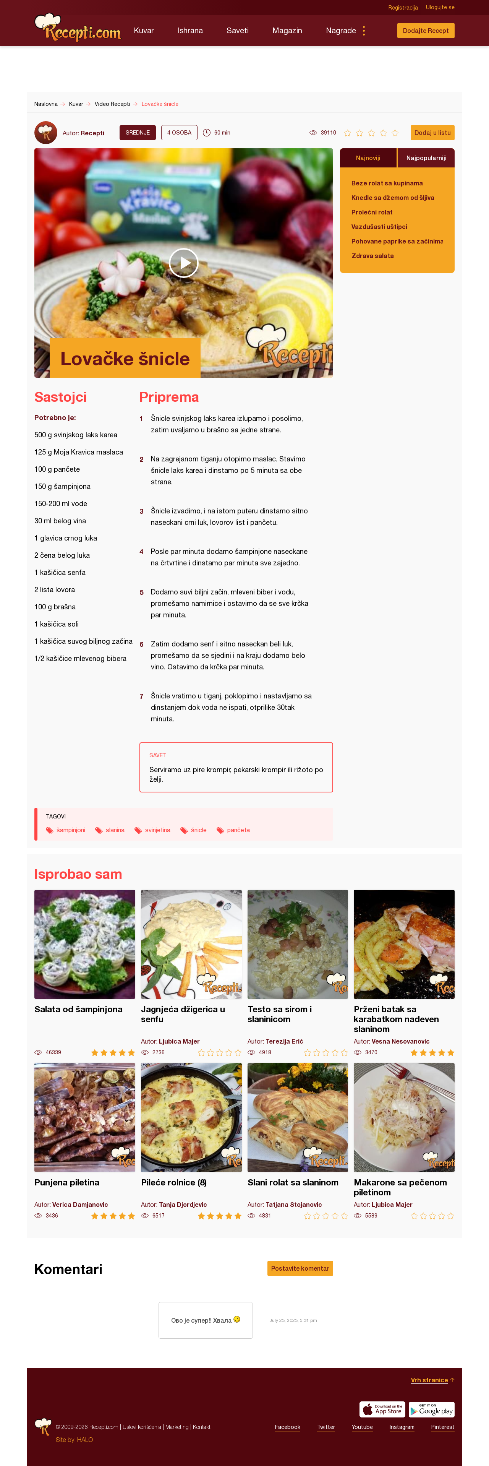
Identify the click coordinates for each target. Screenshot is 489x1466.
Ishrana (190, 30)
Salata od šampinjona (84, 973)
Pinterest (443, 1427)
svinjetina (157, 829)
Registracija (403, 8)
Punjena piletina (84, 1141)
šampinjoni (71, 829)
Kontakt (201, 1427)
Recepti (92, 132)
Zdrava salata (372, 255)
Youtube (362, 1427)
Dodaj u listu (433, 132)
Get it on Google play (432, 1409)
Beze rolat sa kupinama (387, 183)
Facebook (287, 1427)
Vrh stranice (429, 1379)
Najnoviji (368, 157)
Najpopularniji (426, 157)
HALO (85, 1439)
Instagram (402, 1427)
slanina (115, 829)
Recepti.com (78, 27)
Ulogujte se (440, 8)
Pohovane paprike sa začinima (397, 241)
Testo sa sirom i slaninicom (298, 973)
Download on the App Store (382, 1409)
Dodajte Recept (426, 30)
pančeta (238, 829)
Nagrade (341, 30)
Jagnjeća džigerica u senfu (191, 973)
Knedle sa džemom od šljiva (392, 197)
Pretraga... (379, 30)
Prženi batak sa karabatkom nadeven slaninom (404, 973)
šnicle (199, 829)
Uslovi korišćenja (142, 1427)
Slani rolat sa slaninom (298, 1141)
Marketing (177, 1427)
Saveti (238, 30)
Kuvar (144, 30)
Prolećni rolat (372, 212)
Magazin (287, 30)
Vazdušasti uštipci (379, 226)
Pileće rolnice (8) (191, 1141)
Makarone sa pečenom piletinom (404, 1141)
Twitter (326, 1427)
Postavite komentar (300, 1268)
